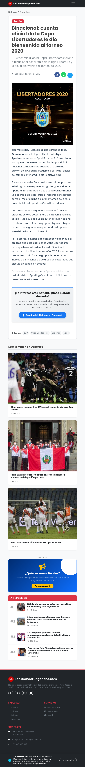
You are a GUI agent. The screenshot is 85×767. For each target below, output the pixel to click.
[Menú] (73, 3)
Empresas (14, 719)
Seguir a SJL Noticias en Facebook (42, 315)
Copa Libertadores (39, 333)
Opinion (13, 711)
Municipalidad (52, 707)
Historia (13, 715)
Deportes (25, 12)
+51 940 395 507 (19, 744)
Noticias (12, 12)
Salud (48, 715)
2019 (26, 333)
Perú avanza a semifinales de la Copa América (35, 542)
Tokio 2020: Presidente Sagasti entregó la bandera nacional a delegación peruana (37, 476)
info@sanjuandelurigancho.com (27, 739)
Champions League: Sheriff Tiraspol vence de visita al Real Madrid (41, 408)
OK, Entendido (68, 760)
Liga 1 (66, 333)
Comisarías (51, 711)
